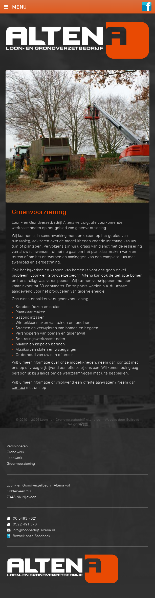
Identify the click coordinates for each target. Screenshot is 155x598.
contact (18, 386)
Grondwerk (15, 451)
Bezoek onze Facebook (31, 535)
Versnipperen (17, 445)
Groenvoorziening (21, 462)
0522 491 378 (25, 523)
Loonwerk (14, 456)
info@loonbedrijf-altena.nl (34, 529)
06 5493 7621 (25, 517)
